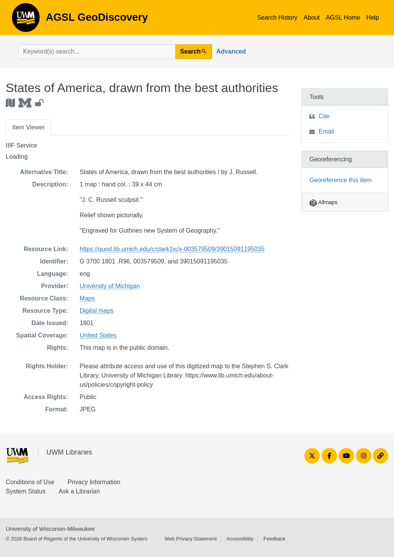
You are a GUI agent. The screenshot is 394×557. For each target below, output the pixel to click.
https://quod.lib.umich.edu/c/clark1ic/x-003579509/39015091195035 (172, 249)
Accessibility (240, 539)
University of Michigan (110, 286)
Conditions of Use (30, 482)
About (312, 17)
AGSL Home (343, 17)
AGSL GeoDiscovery (26, 20)
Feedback (274, 539)
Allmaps (323, 202)
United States (98, 335)
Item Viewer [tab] (28, 127)
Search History (277, 17)
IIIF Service (21, 145)
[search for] (96, 51)
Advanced (231, 51)
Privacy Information (94, 482)
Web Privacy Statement (190, 539)
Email (326, 131)
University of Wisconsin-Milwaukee (50, 528)
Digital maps (97, 310)
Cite (324, 116)
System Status (25, 491)
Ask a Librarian (79, 491)
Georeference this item (340, 180)
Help (372, 17)
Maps (87, 298)
